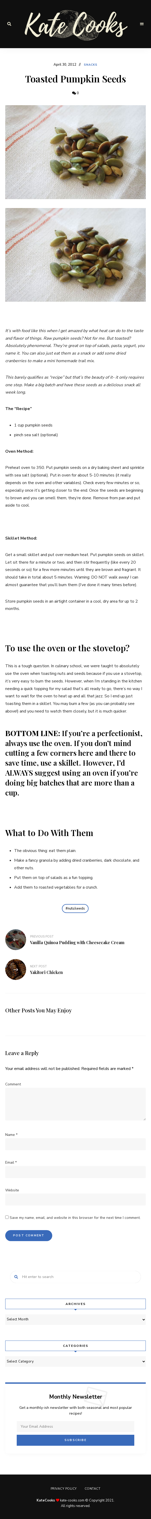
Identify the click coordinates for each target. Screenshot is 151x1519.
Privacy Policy (64, 1489)
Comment (13, 1084)
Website (12, 1190)
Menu (142, 24)
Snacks (91, 65)
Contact (93, 1489)
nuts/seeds (76, 908)
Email (11, 1162)
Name (11, 1134)
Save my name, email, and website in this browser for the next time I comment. (75, 1217)
